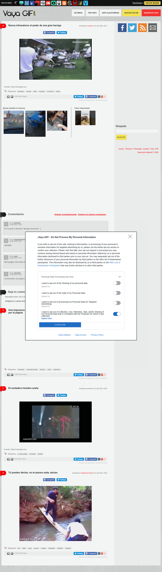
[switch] (117, 283)
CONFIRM (60, 325)
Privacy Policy (97, 335)
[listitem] (81, 276)
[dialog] (81, 286)
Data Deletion (64, 335)
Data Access (80, 335)
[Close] (131, 237)
